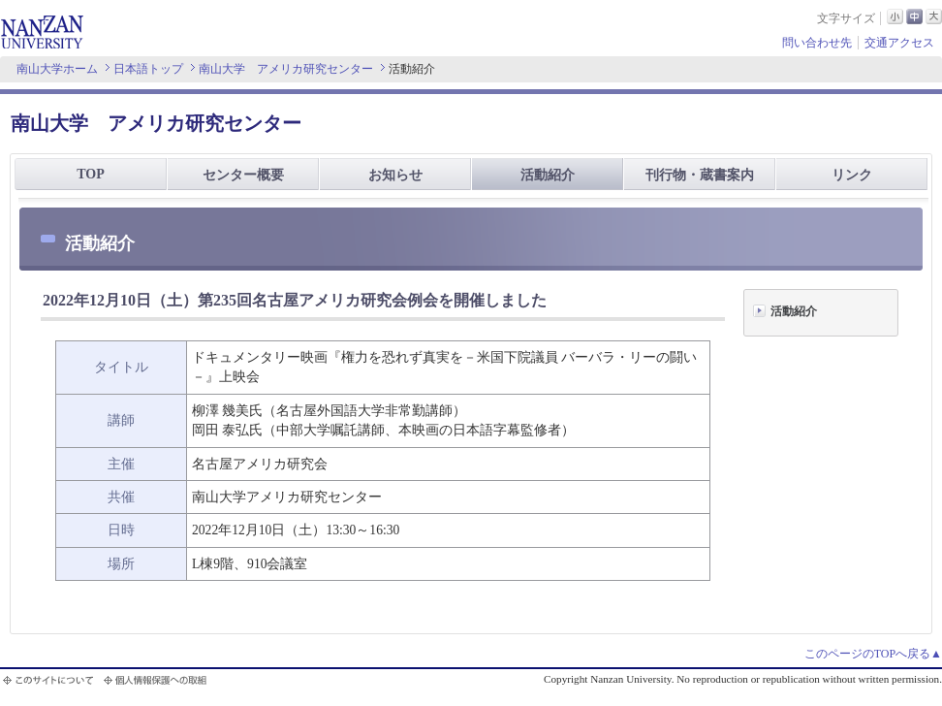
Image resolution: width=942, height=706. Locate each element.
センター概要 (243, 175)
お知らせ (395, 175)
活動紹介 (547, 175)
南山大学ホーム (57, 69)
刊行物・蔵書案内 (699, 175)
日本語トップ (148, 69)
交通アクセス (899, 42)
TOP (91, 174)
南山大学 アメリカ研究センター (286, 69)
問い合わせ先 (817, 42)
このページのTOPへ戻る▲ (873, 653)
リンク (852, 175)
